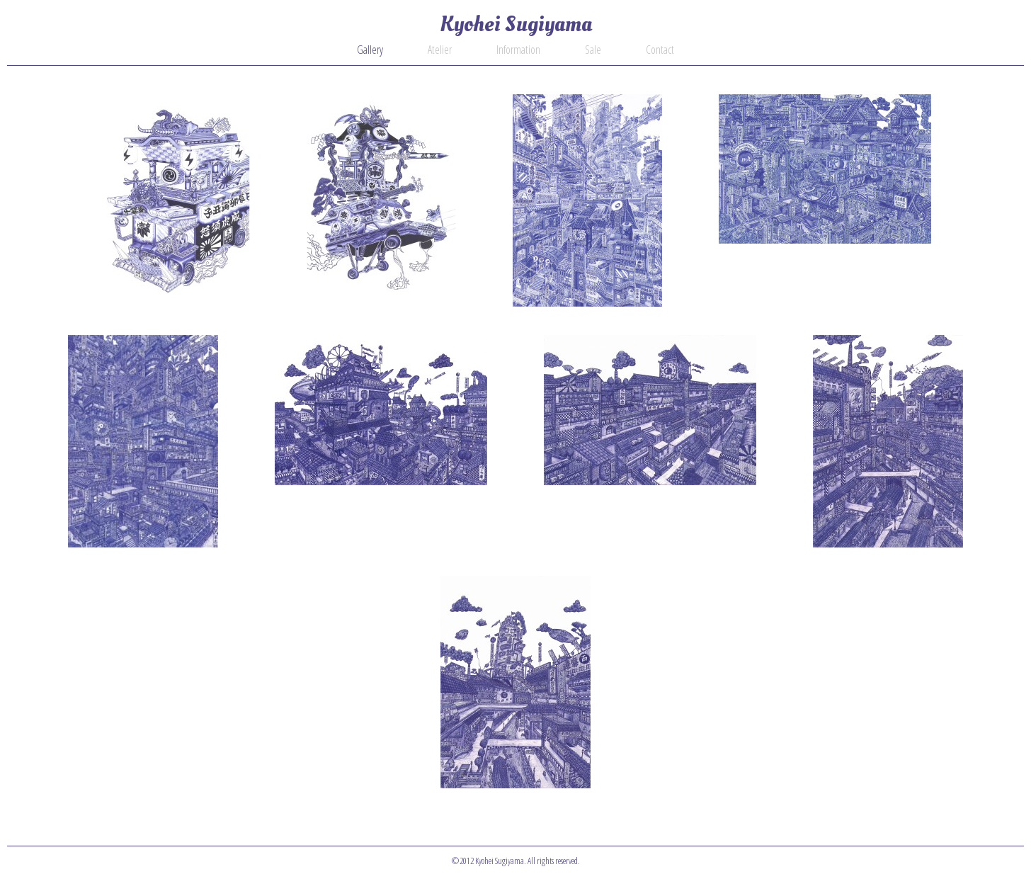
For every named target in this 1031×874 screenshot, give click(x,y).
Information (518, 49)
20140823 (587, 200)
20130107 (143, 441)
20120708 (381, 410)
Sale (593, 49)
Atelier (440, 49)
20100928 (650, 410)
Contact (660, 49)
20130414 (825, 169)
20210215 (381, 200)
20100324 (888, 441)
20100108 (515, 682)
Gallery (370, 49)
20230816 (175, 200)
